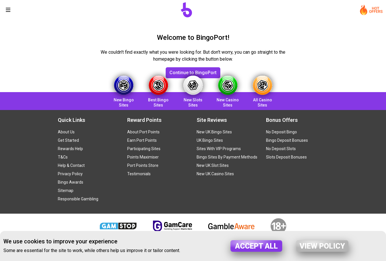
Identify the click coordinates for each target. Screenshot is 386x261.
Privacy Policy (70, 173)
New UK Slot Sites (213, 165)
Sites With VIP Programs (219, 148)
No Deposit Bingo (281, 132)
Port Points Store (142, 165)
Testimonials (139, 173)
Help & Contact (71, 165)
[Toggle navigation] (8, 9)
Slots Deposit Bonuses (286, 157)
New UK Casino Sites (215, 173)
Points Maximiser (143, 157)
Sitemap (65, 190)
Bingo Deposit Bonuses (287, 140)
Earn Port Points (142, 140)
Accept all (256, 246)
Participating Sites (143, 148)
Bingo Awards (70, 182)
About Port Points (143, 132)
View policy (322, 246)
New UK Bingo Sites (214, 132)
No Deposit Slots (281, 148)
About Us (66, 132)
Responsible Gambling (78, 199)
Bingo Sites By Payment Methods (227, 157)
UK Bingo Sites (210, 140)
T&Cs (63, 157)
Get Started (68, 140)
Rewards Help (70, 148)
